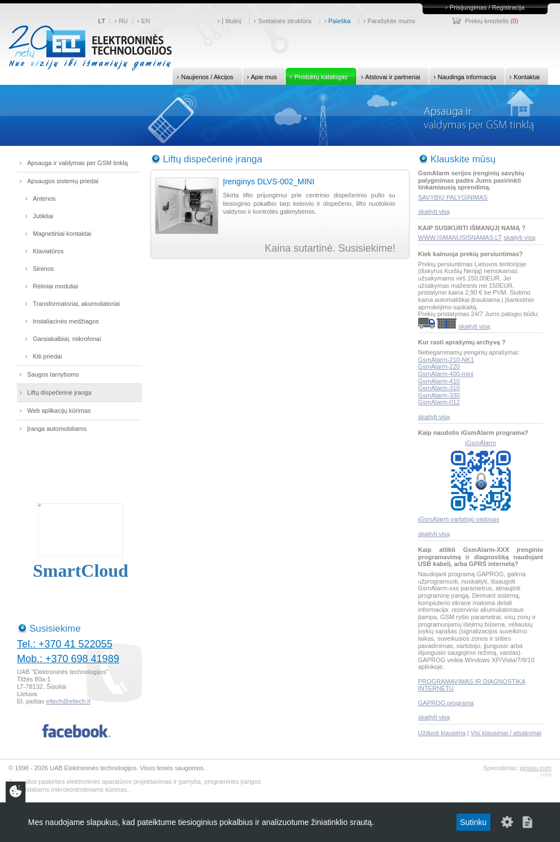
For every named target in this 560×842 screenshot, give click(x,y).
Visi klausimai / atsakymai (506, 732)
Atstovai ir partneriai (388, 76)
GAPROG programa (445, 702)
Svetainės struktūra (284, 21)
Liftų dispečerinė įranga (59, 392)
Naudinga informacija (462, 76)
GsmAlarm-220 (439, 366)
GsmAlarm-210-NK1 (446, 359)
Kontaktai (522, 76)
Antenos (44, 198)
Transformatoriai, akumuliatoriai (76, 303)
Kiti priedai (47, 356)
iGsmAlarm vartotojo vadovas (458, 519)
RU (123, 21)
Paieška (340, 21)
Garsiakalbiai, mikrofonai (67, 338)
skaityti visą (434, 211)
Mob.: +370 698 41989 (68, 658)
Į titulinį (231, 21)
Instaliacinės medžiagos (66, 321)
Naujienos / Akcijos (203, 76)
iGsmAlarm (480, 442)
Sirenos (43, 268)
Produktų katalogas (316, 76)
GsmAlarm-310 (439, 388)
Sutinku (473, 822)
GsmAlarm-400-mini (445, 373)
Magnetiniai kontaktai (62, 233)
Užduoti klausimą (442, 732)
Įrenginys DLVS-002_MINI (269, 181)
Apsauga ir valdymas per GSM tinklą (77, 162)
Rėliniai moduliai (55, 286)
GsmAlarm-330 (439, 395)
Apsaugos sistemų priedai (62, 181)
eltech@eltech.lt (68, 701)
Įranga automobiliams (57, 428)
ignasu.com (536, 768)
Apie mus (260, 76)
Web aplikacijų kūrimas (59, 410)
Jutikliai (43, 216)
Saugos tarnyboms (53, 374)
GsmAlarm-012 (439, 402)
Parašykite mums (391, 21)
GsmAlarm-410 (439, 381)
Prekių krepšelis (487, 21)
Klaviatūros (48, 251)
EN (145, 21)
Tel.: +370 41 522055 (65, 644)
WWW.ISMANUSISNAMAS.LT (460, 237)
